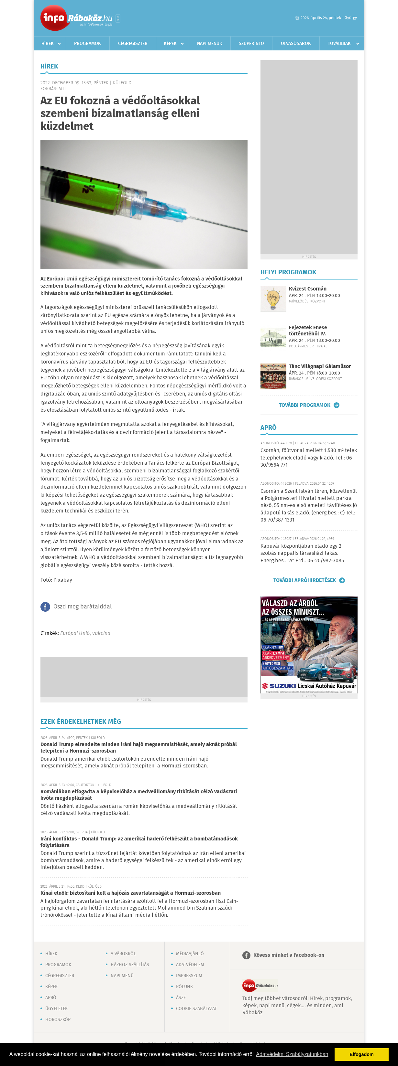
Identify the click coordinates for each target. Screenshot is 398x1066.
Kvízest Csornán (307, 289)
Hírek (47, 43)
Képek (170, 43)
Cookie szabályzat (196, 1008)
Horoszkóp (58, 1019)
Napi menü (122, 975)
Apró (50, 997)
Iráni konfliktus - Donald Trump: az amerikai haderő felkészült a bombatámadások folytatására (139, 842)
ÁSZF (181, 997)
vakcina (101, 633)
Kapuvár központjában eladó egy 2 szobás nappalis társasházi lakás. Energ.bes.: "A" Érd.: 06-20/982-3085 (302, 553)
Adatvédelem (190, 964)
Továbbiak (339, 43)
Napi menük (209, 43)
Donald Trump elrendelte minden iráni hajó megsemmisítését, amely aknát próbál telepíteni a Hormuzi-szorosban (138, 748)
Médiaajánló (190, 953)
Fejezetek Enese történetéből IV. (308, 331)
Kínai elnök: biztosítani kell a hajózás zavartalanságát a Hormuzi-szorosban (130, 893)
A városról (123, 953)
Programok (87, 43)
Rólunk (184, 986)
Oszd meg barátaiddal (82, 606)
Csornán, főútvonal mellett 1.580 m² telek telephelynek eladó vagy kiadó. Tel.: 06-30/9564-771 (308, 458)
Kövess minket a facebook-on (288, 955)
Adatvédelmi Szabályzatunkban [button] (292, 1054)
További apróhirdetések (304, 580)
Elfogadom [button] (362, 1054)
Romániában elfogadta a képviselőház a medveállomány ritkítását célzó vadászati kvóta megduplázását (138, 795)
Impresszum (189, 975)
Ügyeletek (56, 1008)
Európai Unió (75, 633)
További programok (304, 405)
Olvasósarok (296, 43)
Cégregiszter (133, 43)
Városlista (118, 18)
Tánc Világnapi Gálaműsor (320, 367)
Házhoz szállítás (130, 964)
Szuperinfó (251, 43)
